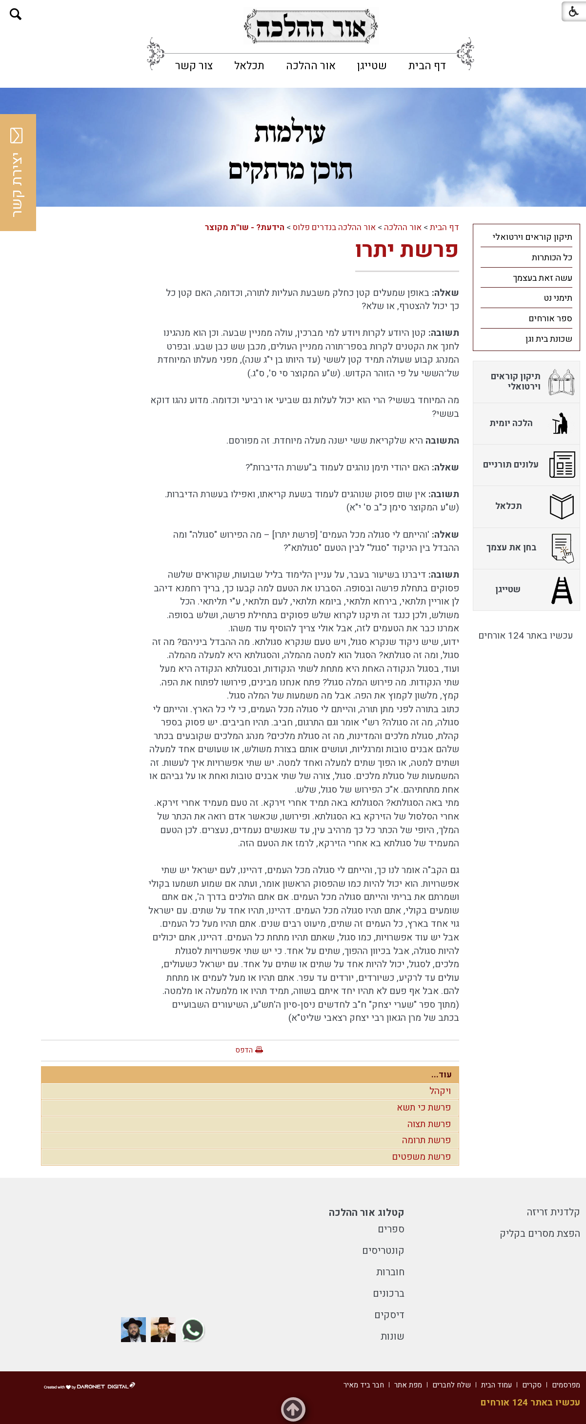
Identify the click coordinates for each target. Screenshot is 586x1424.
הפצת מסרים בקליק (540, 1234)
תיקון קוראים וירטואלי (532, 237)
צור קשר (194, 66)
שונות (392, 1336)
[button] (15, 14)
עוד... (441, 1075)
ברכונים (388, 1294)
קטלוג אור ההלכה (366, 1213)
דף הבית (427, 66)
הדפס (244, 1050)
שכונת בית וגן (548, 339)
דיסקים (389, 1315)
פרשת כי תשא (424, 1107)
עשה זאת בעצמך (542, 278)
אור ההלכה (311, 66)
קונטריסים (383, 1251)
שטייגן (372, 66)
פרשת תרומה (426, 1140)
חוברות (390, 1272)
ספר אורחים (550, 318)
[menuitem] (427, 66)
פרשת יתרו (407, 250)
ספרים (391, 1229)
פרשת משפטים (421, 1157)
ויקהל (440, 1091)
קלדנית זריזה (553, 1212)
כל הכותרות (552, 257)
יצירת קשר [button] (17, 172)
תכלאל (249, 66)
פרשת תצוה (429, 1124)
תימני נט (558, 298)
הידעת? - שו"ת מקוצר (244, 227)
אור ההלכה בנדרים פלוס (334, 227)
